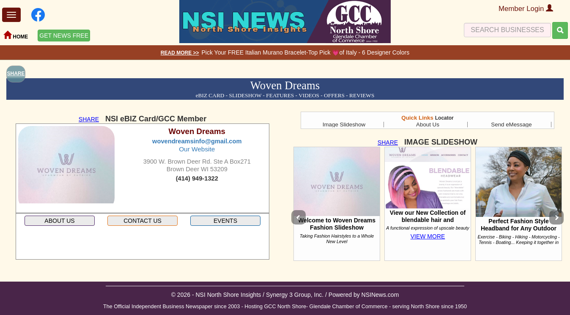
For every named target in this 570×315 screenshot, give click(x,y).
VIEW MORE (428, 236)
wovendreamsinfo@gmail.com (196, 141)
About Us (427, 124)
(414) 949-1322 (197, 178)
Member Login (526, 9)
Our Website (197, 149)
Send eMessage (511, 124)
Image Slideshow (344, 124)
